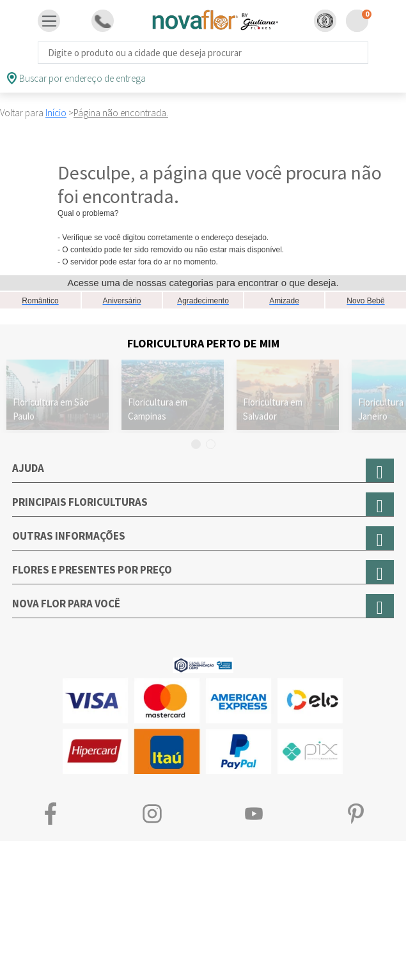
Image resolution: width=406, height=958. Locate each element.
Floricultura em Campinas (157, 409)
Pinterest (355, 814)
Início (55, 113)
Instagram (152, 814)
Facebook (51, 814)
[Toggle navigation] (49, 21)
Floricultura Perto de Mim (203, 343)
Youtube (254, 814)
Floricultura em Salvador (272, 409)
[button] (325, 21)
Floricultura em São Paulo (51, 409)
